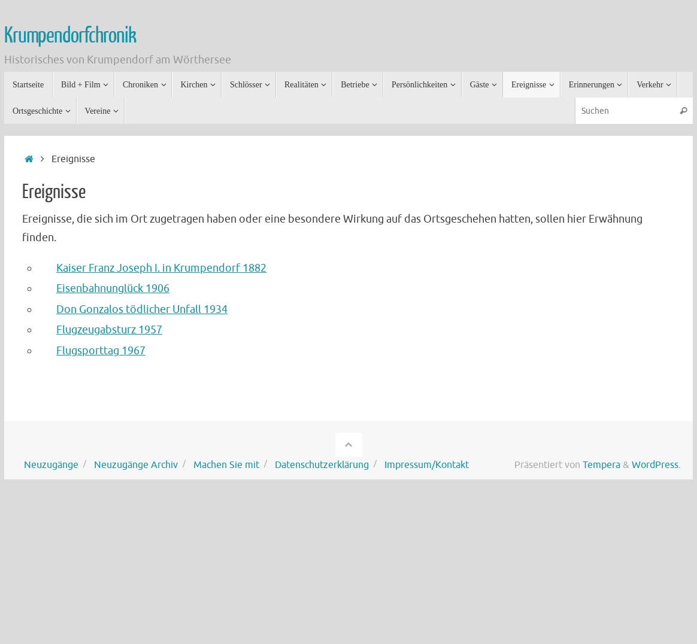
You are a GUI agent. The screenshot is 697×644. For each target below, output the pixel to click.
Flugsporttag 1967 (101, 350)
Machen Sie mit (226, 464)
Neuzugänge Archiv (136, 464)
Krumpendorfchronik (69, 36)
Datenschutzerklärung (322, 464)
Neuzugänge (51, 464)
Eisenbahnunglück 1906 (112, 288)
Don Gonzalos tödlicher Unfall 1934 (142, 309)
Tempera (601, 464)
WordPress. (656, 464)
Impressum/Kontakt (426, 464)
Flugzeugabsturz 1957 (109, 329)
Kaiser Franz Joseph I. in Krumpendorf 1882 (161, 268)
